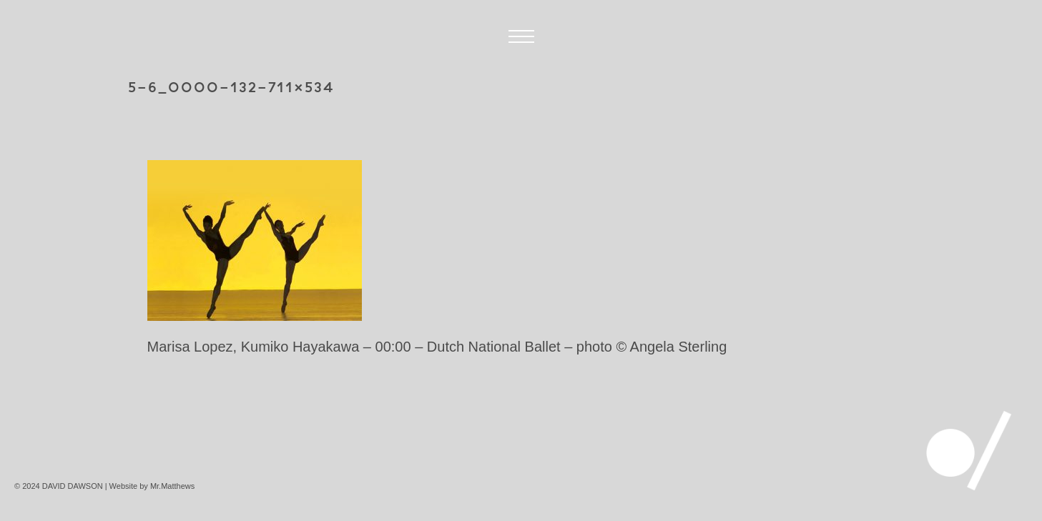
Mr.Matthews (172, 486)
